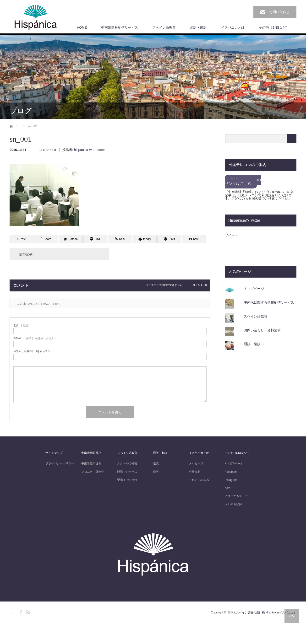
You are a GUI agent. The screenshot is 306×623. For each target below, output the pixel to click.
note (227, 488)
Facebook (231, 471)
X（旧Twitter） (234, 463)
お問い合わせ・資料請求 (262, 330)
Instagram (231, 480)
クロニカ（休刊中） (94, 471)
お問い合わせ (279, 12)
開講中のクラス (127, 471)
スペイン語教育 (164, 27)
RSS (27, 611)
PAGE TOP (291, 616)
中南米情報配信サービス (119, 27)
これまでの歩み (199, 480)
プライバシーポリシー (59, 463)
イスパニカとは (233, 27)
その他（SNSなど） (274, 27)
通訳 (156, 463)
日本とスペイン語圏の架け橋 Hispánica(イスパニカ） (262, 612)
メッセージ (196, 463)
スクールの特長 (127, 463)
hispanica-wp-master (89, 150)
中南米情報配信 (91, 453)
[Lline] (95, 239)
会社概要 (194, 471)
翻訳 (156, 471)
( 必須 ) (21, 325)
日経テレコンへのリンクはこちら (243, 182)
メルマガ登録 (233, 504)
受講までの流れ (127, 480)
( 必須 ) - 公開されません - (34, 338)
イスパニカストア (236, 496)
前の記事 (26, 254)
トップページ (254, 288)
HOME (82, 27)
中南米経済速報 (91, 463)
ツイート (231, 235)
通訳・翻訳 (198, 27)
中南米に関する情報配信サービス (269, 302)
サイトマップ (54, 453)
